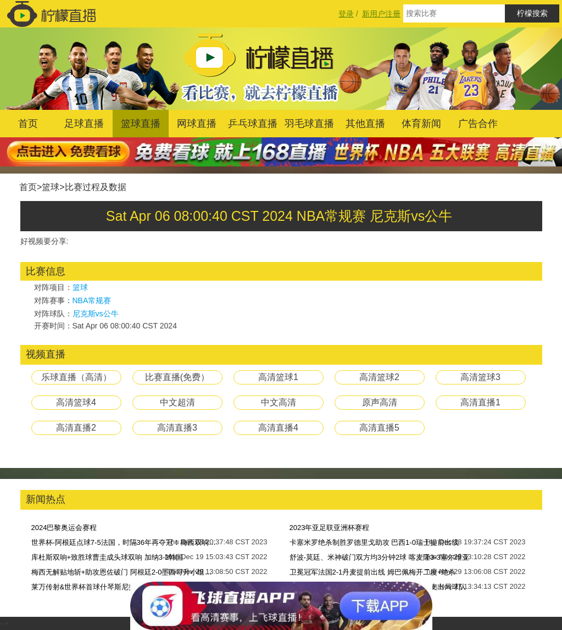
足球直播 (84, 123)
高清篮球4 (76, 402)
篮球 (50, 187)
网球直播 (196, 123)
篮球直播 (140, 123)
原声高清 (379, 402)
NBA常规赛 (92, 300)
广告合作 (478, 123)
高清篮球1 (278, 377)
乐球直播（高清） (76, 377)
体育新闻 (421, 123)
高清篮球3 (480, 377)
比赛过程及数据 (95, 187)
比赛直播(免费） (177, 377)
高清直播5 (379, 427)
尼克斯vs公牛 (96, 313)
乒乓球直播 (252, 123)
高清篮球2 (379, 377)
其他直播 (365, 123)
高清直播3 (177, 427)
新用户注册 (381, 13)
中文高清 (278, 402)
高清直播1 (480, 402)
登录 (346, 13)
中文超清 (177, 402)
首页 (28, 123)
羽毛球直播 (309, 123)
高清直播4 (278, 427)
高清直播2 (76, 427)
